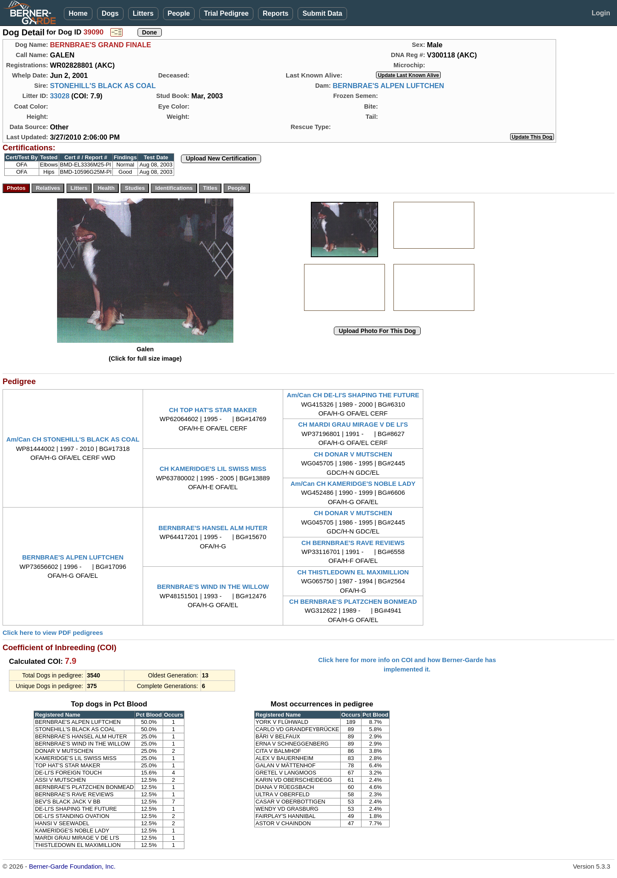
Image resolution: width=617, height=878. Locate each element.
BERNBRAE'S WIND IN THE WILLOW (213, 586)
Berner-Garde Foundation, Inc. (72, 866)
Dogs (110, 13)
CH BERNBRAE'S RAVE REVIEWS (353, 542)
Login (600, 13)
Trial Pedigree (226, 13)
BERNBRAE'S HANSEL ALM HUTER (212, 527)
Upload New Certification (221, 158)
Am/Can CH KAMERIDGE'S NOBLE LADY (353, 483)
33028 (59, 96)
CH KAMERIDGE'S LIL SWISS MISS (213, 468)
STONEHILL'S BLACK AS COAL (103, 85)
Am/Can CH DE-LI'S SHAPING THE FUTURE (353, 395)
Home (78, 13)
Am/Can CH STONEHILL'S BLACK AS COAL (73, 439)
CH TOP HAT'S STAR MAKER (213, 409)
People (179, 13)
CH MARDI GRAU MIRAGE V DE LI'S (353, 424)
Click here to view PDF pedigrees (53, 632)
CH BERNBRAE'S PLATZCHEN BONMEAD (353, 601)
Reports (275, 13)
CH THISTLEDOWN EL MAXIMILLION (353, 572)
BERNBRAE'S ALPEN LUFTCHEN (388, 85)
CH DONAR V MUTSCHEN (353, 454)
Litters (143, 13)
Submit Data (322, 13)
